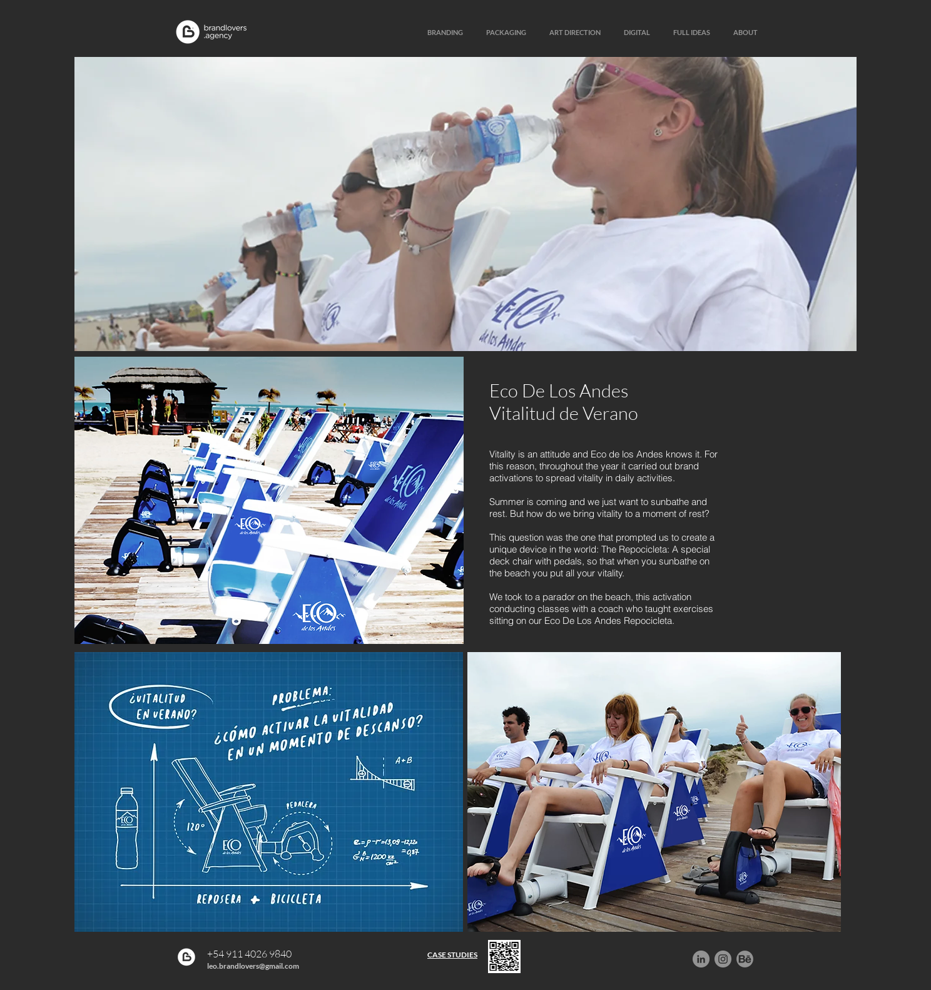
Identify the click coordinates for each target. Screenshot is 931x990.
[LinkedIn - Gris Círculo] (701, 959)
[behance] (744, 959)
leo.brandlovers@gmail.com (253, 966)
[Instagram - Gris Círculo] (723, 959)
